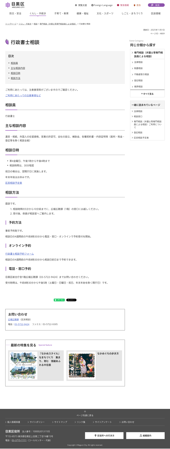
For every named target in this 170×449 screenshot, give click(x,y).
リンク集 (81, 422)
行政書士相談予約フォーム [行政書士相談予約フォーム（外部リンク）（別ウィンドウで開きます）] (19, 254)
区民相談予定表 (13, 183)
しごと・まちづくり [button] (132, 13)
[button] (81, 5)
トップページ (10, 24)
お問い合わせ (128, 422)
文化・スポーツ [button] (105, 13)
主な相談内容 (18, 68)
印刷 (140, 30)
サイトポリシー (37, 422)
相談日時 (15, 73)
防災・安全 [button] (15, 13)
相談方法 (15, 78)
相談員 (14, 63)
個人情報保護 (13, 422)
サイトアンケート (103, 422)
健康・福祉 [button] (83, 13)
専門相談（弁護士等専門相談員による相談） (58, 24)
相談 (35, 24)
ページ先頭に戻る (85, 416)
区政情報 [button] (156, 13)
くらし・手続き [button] (37, 13)
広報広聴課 (13, 320)
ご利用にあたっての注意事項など (23, 96)
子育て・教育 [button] (61, 13)
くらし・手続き (25, 24)
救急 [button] (139, 5)
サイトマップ (60, 422)
